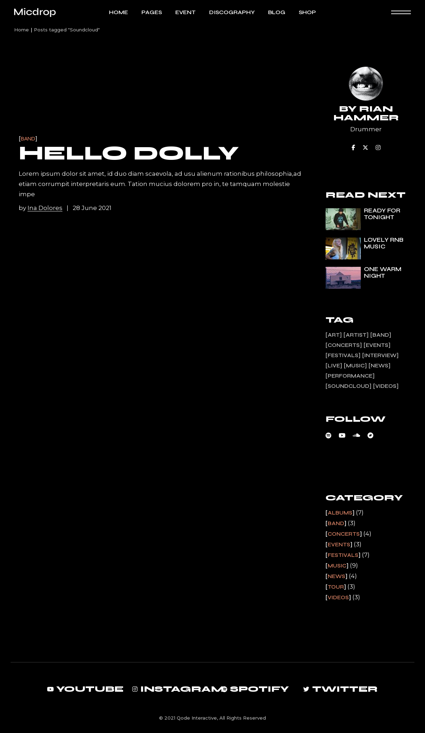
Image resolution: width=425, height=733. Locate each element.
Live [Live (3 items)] (334, 365)
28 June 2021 (92, 207)
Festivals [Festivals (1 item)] (343, 355)
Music (337, 566)
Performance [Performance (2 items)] (350, 376)
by (41, 207)
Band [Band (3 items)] (380, 335)
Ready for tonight (382, 214)
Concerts (344, 534)
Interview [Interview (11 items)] (380, 355)
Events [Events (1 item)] (377, 345)
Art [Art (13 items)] (334, 335)
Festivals (343, 555)
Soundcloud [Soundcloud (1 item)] (348, 386)
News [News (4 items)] (379, 365)
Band (28, 139)
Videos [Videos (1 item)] (385, 386)
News (336, 576)
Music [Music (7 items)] (355, 365)
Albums (340, 513)
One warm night (382, 272)
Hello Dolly (129, 153)
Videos (338, 597)
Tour (336, 587)
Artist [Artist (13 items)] (356, 335)
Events (339, 544)
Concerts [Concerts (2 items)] (344, 345)
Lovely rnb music (383, 243)
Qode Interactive (197, 718)
